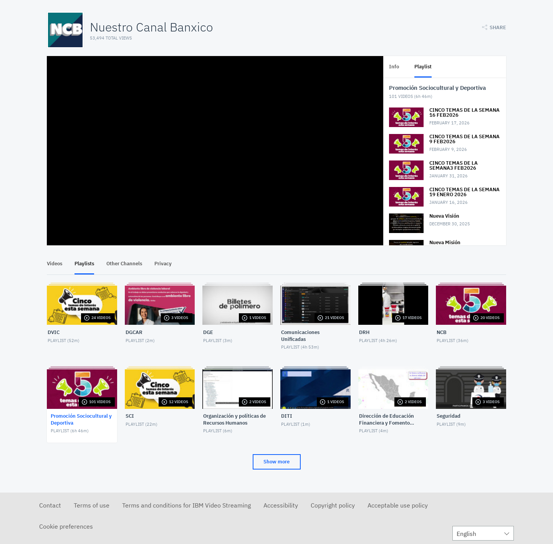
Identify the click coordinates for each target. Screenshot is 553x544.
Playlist (423, 66)
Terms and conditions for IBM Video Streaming (186, 505)
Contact (50, 505)
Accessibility (280, 505)
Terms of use (91, 505)
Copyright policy (333, 505)
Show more (276, 461)
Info (394, 66)
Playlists (84, 263)
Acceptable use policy (398, 505)
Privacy (163, 263)
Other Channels (124, 263)
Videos (54, 263)
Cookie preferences (66, 526)
